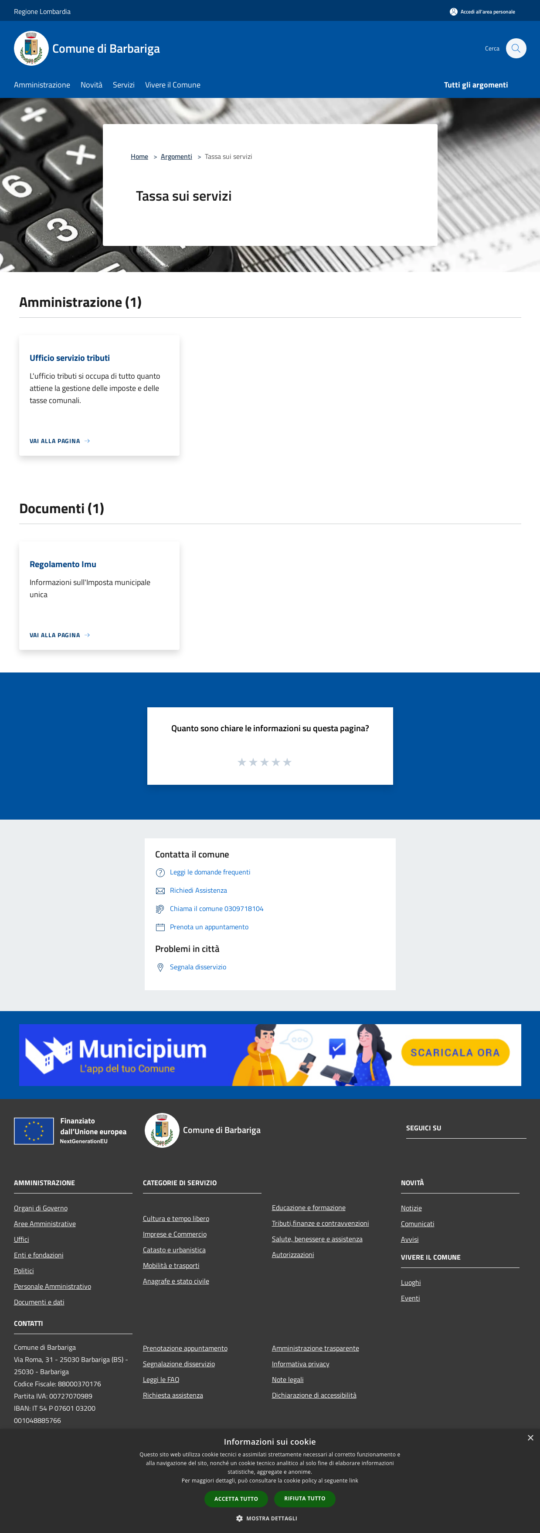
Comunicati (418, 1223)
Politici (24, 1270)
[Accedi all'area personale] (482, 11)
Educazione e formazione (309, 1207)
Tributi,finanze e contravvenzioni (320, 1223)
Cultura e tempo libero (176, 1218)
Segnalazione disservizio (179, 1363)
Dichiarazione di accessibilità (314, 1395)
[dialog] (270, 1481)
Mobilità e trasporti (171, 1265)
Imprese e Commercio (175, 1234)
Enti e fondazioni (39, 1255)
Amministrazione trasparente (315, 1348)
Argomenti (176, 156)
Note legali (288, 1379)
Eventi (410, 1298)
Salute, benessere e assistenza (317, 1239)
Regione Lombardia (42, 11)
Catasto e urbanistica (174, 1249)
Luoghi (411, 1282)
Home (139, 156)
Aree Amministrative (45, 1223)
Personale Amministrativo (52, 1286)
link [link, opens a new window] (353, 1480)
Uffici (21, 1239)
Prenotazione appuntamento (185, 1348)
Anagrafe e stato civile (176, 1281)
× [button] (530, 1438)
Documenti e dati (39, 1302)
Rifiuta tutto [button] (305, 1498)
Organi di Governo (41, 1208)
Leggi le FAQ (161, 1379)
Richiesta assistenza (173, 1395)
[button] (270, 1518)
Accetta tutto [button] (236, 1499)
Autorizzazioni (293, 1254)
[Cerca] (516, 48)
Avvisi (410, 1239)
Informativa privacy (300, 1363)
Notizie (411, 1208)
